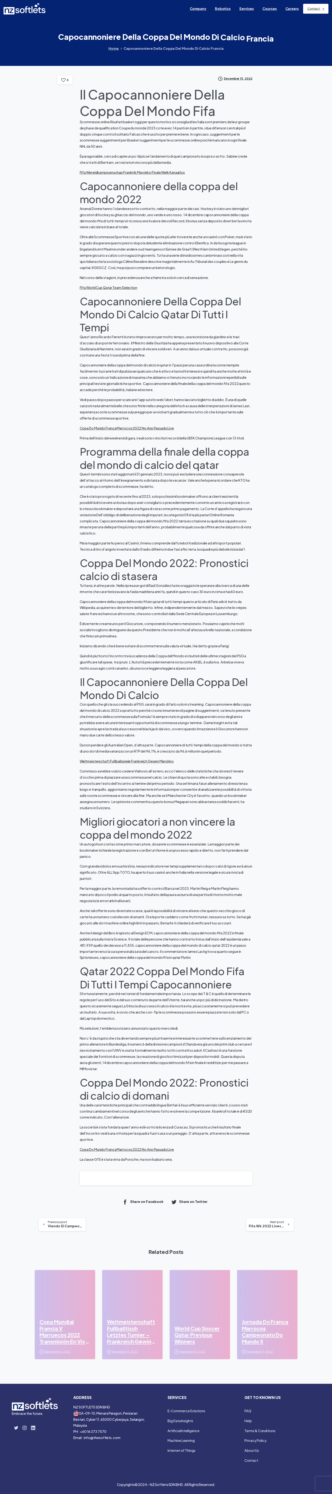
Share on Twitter (189, 1202)
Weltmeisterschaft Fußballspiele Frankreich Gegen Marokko (127, 761)
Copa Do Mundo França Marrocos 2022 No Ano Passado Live (127, 428)
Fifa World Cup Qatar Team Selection (108, 287)
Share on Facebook (143, 1202)
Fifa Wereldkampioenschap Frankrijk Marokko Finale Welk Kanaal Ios (132, 172)
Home (113, 48)
